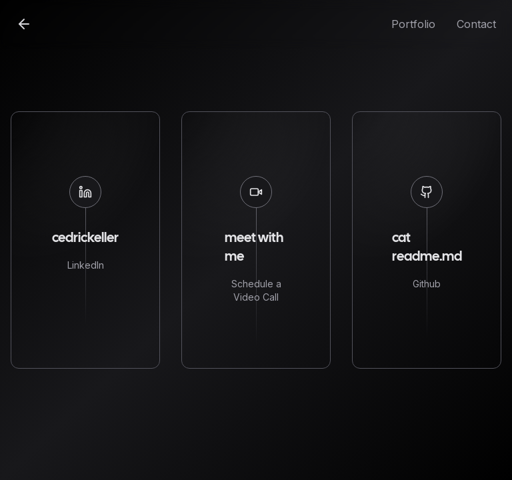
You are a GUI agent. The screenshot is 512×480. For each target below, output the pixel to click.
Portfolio (413, 24)
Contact (476, 24)
